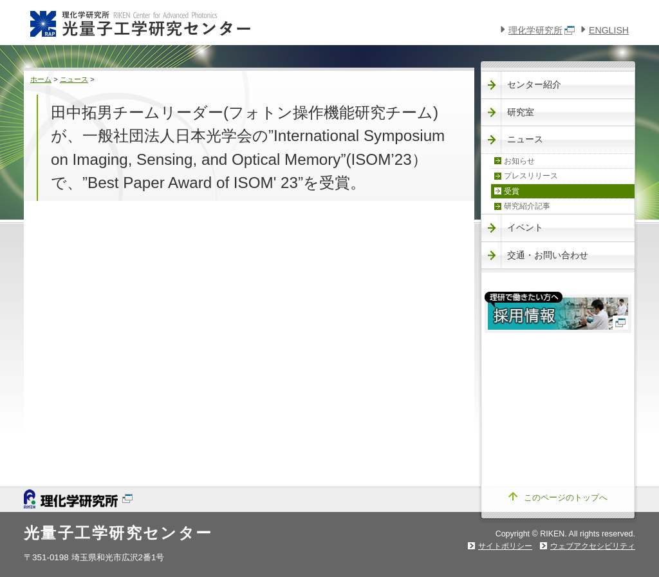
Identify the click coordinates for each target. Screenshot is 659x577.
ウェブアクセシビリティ (592, 546)
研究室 (520, 112)
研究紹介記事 (527, 206)
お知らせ (519, 161)
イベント (525, 227)
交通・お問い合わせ (547, 255)
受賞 (511, 191)
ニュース (74, 79)
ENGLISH (609, 30)
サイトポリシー (505, 546)
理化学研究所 (541, 30)
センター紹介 (534, 84)
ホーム (40, 79)
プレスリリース (531, 175)
